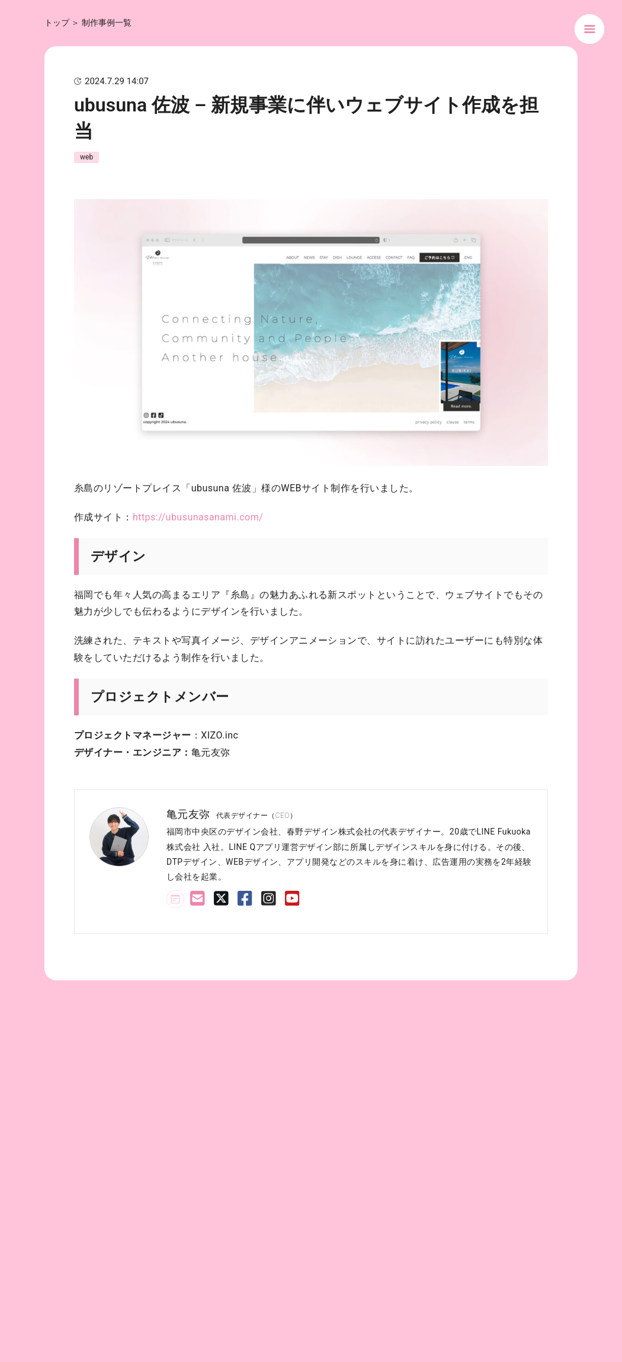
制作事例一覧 (107, 22)
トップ (56, 22)
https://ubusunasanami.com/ (198, 517)
